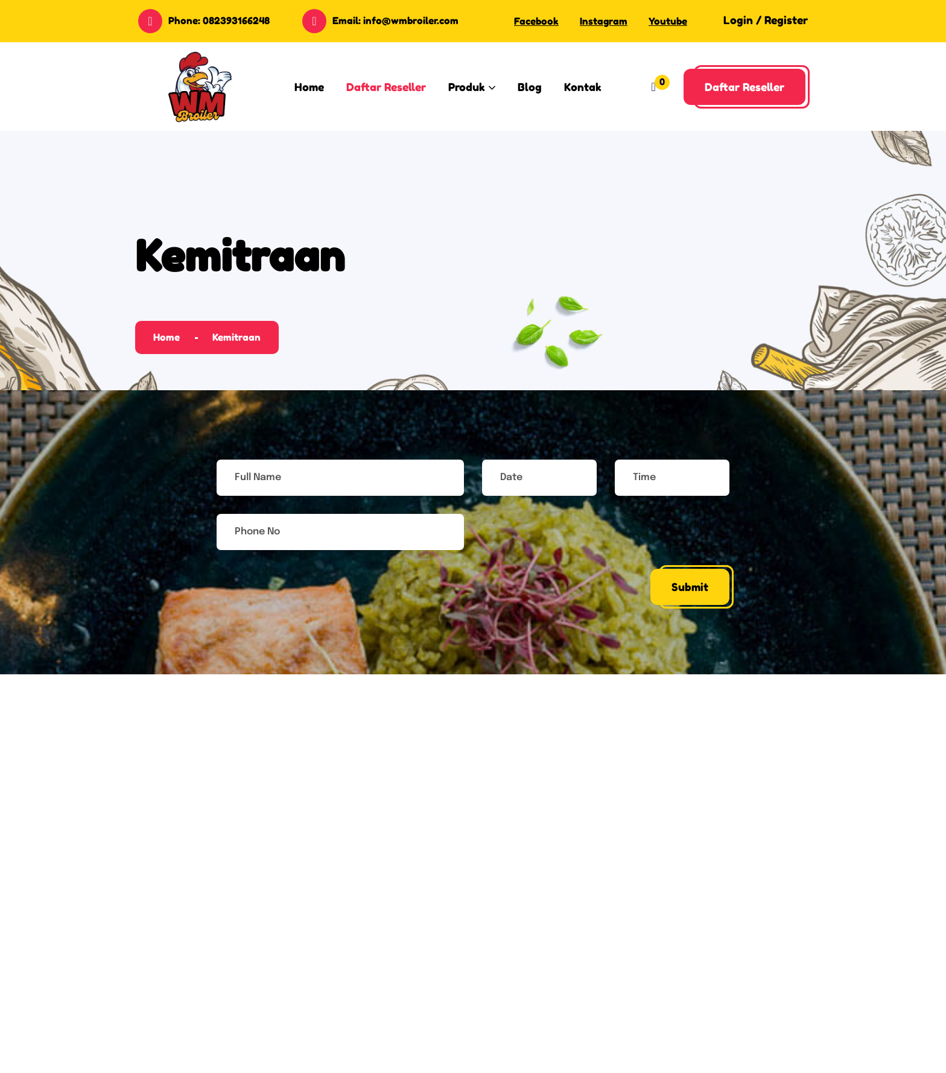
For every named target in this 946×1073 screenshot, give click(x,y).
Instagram (603, 21)
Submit (689, 586)
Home (166, 337)
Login (738, 20)
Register (786, 20)
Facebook (536, 21)
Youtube (668, 21)
